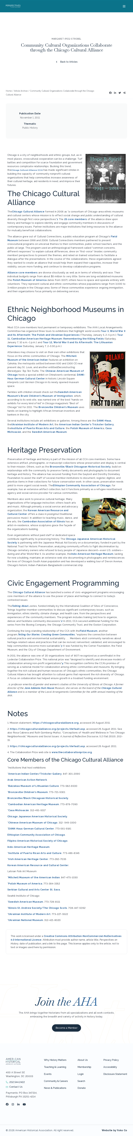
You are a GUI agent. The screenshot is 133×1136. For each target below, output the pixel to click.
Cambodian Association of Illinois (43, 521)
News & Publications (55, 1088)
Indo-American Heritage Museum (92, 554)
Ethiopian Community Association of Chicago (82, 485)
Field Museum (89, 630)
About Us (83, 1060)
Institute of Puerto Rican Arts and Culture (38, 428)
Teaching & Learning (55, 1067)
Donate (82, 1088)
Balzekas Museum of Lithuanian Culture (33, 786)
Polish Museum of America (30, 280)
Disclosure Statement (115, 1074)
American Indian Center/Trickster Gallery (35, 773)
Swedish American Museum (49, 432)
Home (9, 91)
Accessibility (110, 1067)
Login (81, 1074)
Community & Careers (56, 1081)
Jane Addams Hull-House (39, 688)
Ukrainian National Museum (25, 920)
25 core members (75, 219)
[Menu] (123, 6)
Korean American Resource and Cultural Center (38, 865)
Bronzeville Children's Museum (58, 407)
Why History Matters (55, 1060)
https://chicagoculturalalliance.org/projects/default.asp (47, 729)
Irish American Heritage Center (28, 859)
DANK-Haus (104, 420)
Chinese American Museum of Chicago (33, 822)
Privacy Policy (111, 1060)
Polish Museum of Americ (86, 428)
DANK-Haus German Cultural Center (31, 828)
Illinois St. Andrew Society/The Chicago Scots (37, 908)
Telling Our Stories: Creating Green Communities (46, 634)
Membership (84, 1067)
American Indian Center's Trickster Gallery (86, 424)
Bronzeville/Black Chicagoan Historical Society (80, 466)
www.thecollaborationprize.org (72, 752)
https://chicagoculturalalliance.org (56, 722)
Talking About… (21, 606)
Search (81, 1081)
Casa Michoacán (18, 810)
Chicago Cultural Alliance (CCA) (27, 170)
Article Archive (21, 91)
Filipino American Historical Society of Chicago (37, 840)
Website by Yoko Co (114, 1130)
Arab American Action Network (27, 779)
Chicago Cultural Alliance (28, 211)
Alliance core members (22, 272)
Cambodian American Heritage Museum (33, 804)
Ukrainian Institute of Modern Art (32, 424)
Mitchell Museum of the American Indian (34, 877)
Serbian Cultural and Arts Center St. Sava (33, 889)
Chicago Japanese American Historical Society (37, 816)
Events (48, 1074)
